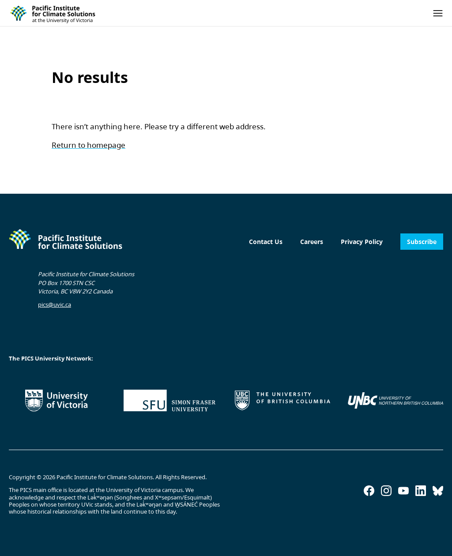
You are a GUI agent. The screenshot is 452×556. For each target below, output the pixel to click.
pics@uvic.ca (54, 304)
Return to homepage (88, 145)
